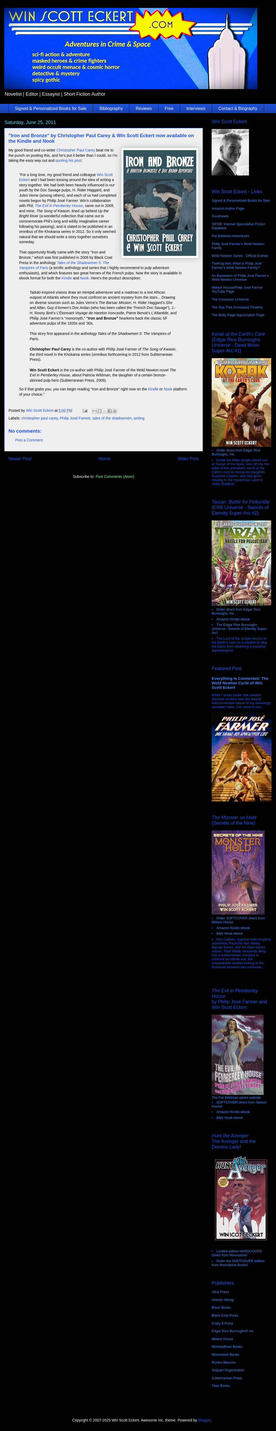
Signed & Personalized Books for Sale (50, 108)
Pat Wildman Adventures (230, 236)
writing (139, 418)
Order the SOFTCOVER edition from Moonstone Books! (238, 1263)
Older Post (188, 458)
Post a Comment (29, 440)
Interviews (196, 108)
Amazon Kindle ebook (233, 619)
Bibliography (111, 108)
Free (169, 108)
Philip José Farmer (75, 418)
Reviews (144, 108)
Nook (84, 278)
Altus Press (220, 1292)
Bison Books (221, 1307)
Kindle (66, 278)
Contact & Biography (238, 108)
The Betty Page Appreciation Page (238, 315)
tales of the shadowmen (112, 418)
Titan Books (221, 1386)
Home (104, 458)
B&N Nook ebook (229, 933)
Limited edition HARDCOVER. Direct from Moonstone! (237, 1253)
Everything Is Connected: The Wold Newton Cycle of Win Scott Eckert (240, 683)
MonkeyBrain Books (227, 1347)
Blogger (204, 1420)
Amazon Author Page (228, 208)
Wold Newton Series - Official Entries (240, 256)
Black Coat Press (225, 1315)
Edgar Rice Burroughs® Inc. (233, 1331)
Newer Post (20, 458)
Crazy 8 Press (222, 1323)
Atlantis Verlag (223, 1300)
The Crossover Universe (230, 299)
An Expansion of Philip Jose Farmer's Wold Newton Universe (240, 278)
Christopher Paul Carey (75, 150)
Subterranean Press (227, 1378)
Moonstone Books (225, 1354)
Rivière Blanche (224, 1362)
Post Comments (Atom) (115, 476)
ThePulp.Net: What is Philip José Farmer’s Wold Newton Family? (237, 265)
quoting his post (68, 160)
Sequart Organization (228, 1370)
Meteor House (222, 1339)
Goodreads (220, 216)
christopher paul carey (39, 418)
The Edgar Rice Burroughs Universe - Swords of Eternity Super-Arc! (240, 629)
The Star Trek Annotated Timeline (237, 307)
